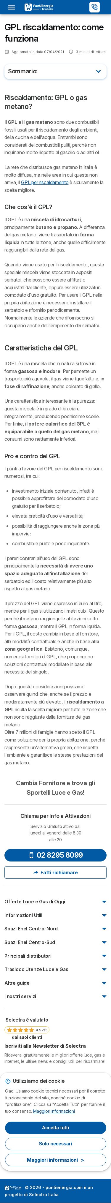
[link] (26, 1028)
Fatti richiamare (55, 872)
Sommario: (23, 71)
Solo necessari (55, 1143)
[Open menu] (13, 7)
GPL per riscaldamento (44, 182)
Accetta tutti (55, 1127)
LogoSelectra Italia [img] (13, 1188)
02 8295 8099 (55, 855)
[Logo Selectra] (39, 7)
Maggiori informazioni (54, 1111)
